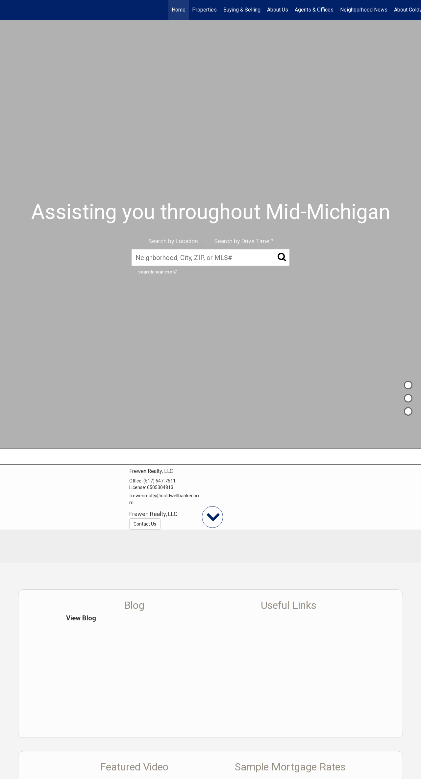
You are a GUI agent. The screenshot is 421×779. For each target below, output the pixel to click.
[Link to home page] (8, 10)
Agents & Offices (314, 10)
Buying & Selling (241, 10)
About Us (277, 10)
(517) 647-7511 (159, 480)
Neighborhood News (363, 10)
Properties (204, 10)
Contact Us (145, 524)
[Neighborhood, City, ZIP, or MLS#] (210, 257)
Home (179, 10)
